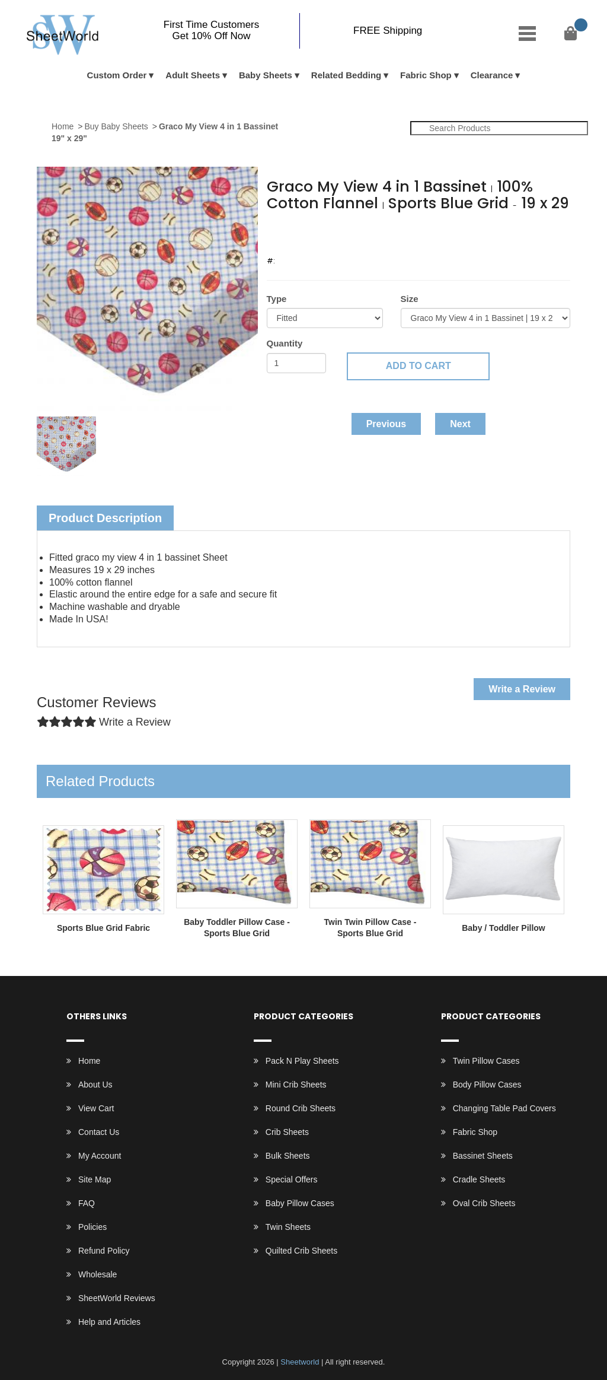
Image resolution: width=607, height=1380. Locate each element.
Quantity (285, 343)
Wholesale (97, 1274)
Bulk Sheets (288, 1155)
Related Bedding (346, 75)
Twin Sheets (288, 1227)
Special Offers (292, 1179)
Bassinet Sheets (483, 1155)
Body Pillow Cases (487, 1084)
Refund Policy (103, 1250)
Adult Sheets (192, 75)
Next (460, 424)
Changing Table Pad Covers (504, 1108)
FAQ (86, 1203)
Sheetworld (299, 1361)
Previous (386, 424)
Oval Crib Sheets (484, 1203)
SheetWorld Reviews (116, 1298)
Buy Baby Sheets (116, 126)
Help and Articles (109, 1322)
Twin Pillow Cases (486, 1061)
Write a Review (521, 689)
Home (63, 126)
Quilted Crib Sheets (301, 1250)
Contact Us (98, 1132)
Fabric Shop (426, 75)
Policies (92, 1227)
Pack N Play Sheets (302, 1061)
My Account (99, 1155)
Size (409, 299)
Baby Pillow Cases (300, 1203)
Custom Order (117, 75)
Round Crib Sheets (301, 1108)
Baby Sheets (265, 75)
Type (277, 299)
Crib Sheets (287, 1132)
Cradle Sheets (479, 1179)
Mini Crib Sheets (296, 1084)
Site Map (94, 1179)
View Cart (96, 1108)
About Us (95, 1084)
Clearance (492, 75)
